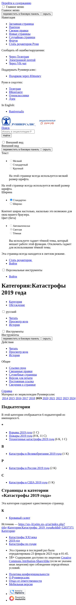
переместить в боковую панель (21, 13)
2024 (72, 398)
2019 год (14, 540)
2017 (25, 398)
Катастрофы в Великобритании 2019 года (35, 453)
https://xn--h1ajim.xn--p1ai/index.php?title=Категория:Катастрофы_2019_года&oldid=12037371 (37, 526)
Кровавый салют (19, 517)
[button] (3, 6)
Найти (6, 135)
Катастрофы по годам (22, 544)
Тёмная (17, 233)
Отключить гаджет (59, 244)
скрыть (47, 13)
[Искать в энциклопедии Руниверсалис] (18, 132)
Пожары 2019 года (20, 435)
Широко (17, 204)
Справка (6, 391)
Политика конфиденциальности (29, 574)
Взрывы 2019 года (20, 432)
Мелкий (17, 161)
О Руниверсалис (19, 577)
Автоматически (21, 226)
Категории (8, 530)
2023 (66, 398)
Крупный (18, 168)
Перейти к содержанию (16, 3)
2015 (12, 398)
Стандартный (20, 164)
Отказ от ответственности (25, 580)
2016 (19, 398)
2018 (32, 398)
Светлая (17, 229)
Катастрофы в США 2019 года (28, 482)
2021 (52, 398)
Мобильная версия (21, 584)
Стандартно (19, 200)
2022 (59, 398)
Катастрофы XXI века (23, 537)
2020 (45, 398)
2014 (5, 398)
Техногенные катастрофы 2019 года (31, 439)
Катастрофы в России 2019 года (29, 468)
